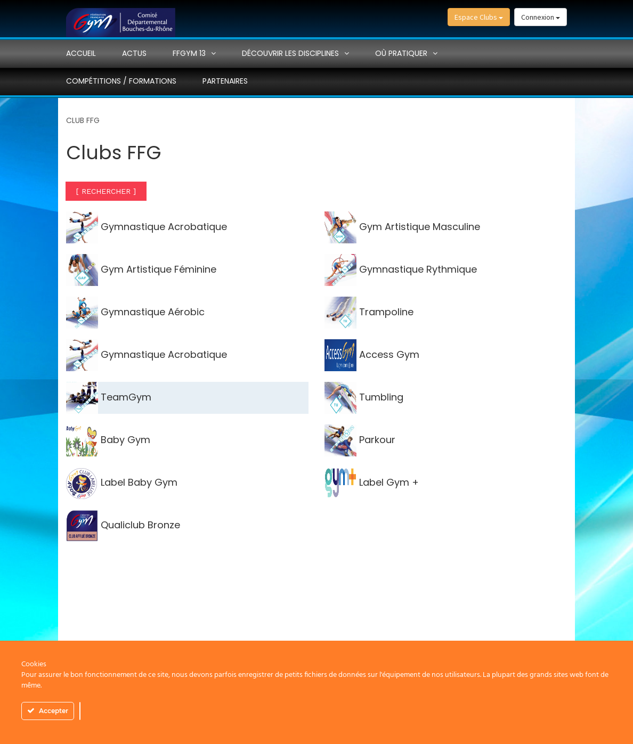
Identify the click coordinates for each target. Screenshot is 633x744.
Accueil (81, 53)
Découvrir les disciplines (290, 53)
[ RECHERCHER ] (106, 191)
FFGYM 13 (189, 53)
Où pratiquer (401, 53)
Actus (134, 53)
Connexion (540, 17)
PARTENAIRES (225, 81)
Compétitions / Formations (121, 81)
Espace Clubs (479, 17)
